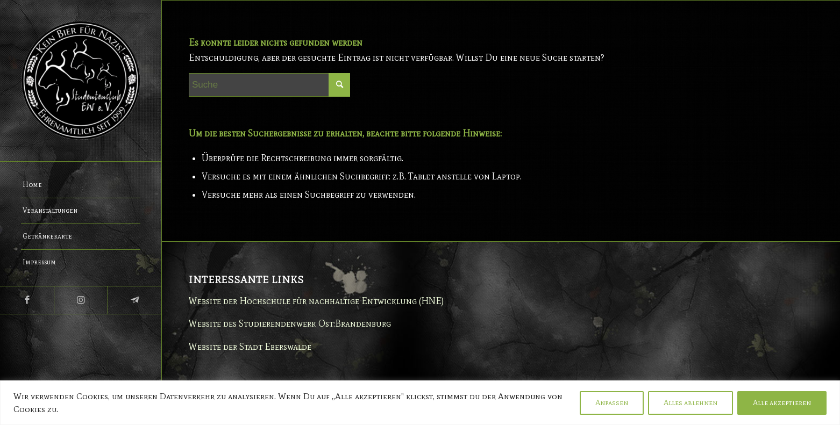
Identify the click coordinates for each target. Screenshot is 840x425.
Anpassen (611, 402)
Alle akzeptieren (782, 402)
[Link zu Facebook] (27, 300)
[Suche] (269, 85)
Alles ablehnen (690, 402)
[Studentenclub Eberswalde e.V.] (81, 80)
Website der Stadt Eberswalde (250, 346)
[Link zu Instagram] (81, 300)
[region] (420, 402)
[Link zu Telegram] (134, 300)
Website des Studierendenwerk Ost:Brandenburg (290, 323)
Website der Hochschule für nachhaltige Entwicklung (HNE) (316, 301)
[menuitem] (80, 185)
